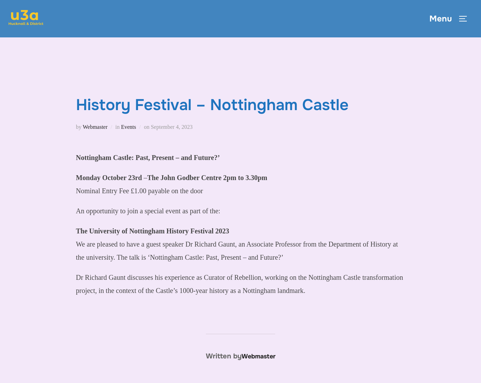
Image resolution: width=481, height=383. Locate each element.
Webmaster (95, 127)
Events (128, 127)
